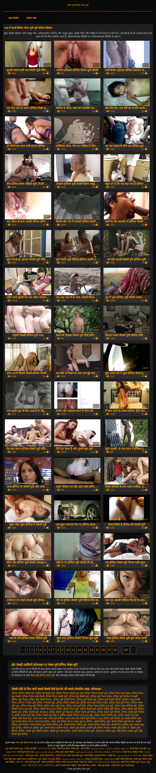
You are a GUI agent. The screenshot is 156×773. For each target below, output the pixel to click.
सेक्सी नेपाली (61, 755)
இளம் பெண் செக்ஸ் (44, 752)
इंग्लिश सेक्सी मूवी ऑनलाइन (35, 712)
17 (109, 649)
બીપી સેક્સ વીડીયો (102, 752)
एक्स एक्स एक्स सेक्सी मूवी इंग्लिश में (81, 718)
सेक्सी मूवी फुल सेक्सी (70, 762)
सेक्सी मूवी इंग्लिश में (120, 727)
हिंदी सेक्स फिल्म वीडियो (87, 765)
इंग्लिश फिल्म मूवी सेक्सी (33, 696)
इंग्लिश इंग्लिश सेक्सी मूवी (23, 693)
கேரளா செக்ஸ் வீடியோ (73, 759)
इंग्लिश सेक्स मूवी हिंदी (76, 705)
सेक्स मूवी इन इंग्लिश (83, 721)
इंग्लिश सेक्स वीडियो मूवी (126, 705)
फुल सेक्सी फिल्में (11, 748)
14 (91, 649)
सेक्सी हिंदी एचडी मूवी (138, 748)
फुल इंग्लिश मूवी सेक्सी (109, 718)
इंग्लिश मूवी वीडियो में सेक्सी (125, 696)
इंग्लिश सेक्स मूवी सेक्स (54, 705)
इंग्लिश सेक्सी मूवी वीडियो (108, 712)
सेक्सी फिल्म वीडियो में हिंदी (132, 752)
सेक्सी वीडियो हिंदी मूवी (123, 759)
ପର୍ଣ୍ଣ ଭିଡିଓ (109, 759)
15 (97, 649)
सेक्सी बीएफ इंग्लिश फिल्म (56, 727)
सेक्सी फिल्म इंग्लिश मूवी (122, 724)
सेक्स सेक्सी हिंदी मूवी (75, 755)
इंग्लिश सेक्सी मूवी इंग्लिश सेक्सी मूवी (65, 748)
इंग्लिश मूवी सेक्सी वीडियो (109, 699)
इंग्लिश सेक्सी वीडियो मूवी (105, 715)
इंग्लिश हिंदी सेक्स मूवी (22, 718)
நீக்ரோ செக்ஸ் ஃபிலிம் (102, 748)
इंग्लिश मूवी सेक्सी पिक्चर (40, 699)
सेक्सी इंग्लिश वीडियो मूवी (75, 724)
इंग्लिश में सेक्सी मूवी (46, 702)
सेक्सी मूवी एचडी (32, 755)
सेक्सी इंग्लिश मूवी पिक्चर (122, 721)
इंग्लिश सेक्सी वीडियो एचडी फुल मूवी (76, 715)
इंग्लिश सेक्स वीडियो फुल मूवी (100, 705)
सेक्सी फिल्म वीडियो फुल (130, 762)
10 (67, 649)
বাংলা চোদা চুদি (44, 748)
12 (79, 649)
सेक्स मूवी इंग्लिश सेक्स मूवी (78, 5)
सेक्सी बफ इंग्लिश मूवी (33, 727)
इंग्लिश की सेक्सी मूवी (45, 693)
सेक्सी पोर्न (112, 755)
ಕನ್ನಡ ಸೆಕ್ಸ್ (115, 762)
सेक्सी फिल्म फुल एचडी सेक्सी (122, 765)
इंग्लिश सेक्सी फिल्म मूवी (68, 709)
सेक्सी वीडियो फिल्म (47, 755)
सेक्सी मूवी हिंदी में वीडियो (50, 762)
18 (115, 649)
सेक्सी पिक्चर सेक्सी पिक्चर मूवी (29, 759)
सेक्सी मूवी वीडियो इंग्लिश (37, 731)
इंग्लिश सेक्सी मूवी (88, 709)
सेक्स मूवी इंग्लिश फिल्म (62, 721)
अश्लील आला (31, 18)
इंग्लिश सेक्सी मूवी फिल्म (85, 712)
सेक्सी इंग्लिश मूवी (102, 721)
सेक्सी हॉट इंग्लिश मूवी (106, 731)
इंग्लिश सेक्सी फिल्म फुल (45, 709)
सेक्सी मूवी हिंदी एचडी (25, 752)
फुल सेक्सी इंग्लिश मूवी (131, 718)
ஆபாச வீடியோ (124, 755)
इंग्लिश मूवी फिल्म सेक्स (101, 696)
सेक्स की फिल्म (101, 755)
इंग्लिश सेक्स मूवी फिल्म (119, 702)
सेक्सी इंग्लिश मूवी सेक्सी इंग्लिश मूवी (46, 724)
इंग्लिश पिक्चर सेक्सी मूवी (96, 693)
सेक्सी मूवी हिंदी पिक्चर (94, 759)
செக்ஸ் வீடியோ (121, 748)
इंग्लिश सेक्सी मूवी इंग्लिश (108, 709)
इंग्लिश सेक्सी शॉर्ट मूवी (128, 715)
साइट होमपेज (14, 18)
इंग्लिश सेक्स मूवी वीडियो (32, 705)
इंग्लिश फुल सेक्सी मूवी (79, 696)
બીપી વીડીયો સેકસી (101, 762)
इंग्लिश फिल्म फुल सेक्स (119, 693)
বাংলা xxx (137, 755)
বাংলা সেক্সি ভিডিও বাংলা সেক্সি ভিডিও (38, 765)
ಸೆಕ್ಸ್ (21, 748)
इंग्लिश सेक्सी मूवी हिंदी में (47, 715)
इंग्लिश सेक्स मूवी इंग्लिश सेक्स (94, 702)
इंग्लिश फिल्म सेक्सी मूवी (57, 696)
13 (85, 649)
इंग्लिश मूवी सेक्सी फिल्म (64, 699)
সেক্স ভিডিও (116, 752)
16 (103, 649)
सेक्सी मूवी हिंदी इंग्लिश (60, 731)
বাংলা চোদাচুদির (17, 755)
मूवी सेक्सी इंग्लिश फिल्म (23, 721)
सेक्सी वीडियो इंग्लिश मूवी (83, 731)
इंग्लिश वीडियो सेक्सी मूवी (67, 702)
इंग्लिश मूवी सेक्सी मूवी (87, 699)
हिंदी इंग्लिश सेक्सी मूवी (127, 731)
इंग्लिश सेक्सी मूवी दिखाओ (61, 712)
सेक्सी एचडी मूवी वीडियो (51, 759)
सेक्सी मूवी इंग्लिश (78, 727)
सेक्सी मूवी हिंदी (31, 748)
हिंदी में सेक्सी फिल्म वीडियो (66, 765)
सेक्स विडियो (88, 755)
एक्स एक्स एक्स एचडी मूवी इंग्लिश (48, 718)
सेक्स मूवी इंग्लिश (42, 721)
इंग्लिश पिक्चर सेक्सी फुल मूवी (69, 693)
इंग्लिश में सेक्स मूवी (27, 702)
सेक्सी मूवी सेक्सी (85, 762)
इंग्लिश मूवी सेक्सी (20, 699)
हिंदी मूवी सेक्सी (104, 765)
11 (73, 649)
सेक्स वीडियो (85, 748)
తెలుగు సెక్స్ (145, 762)
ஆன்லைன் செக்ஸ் (84, 752)
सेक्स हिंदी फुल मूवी (32, 762)
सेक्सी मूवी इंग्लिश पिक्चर (98, 727)
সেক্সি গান (19, 762)
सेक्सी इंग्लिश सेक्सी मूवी (99, 724)
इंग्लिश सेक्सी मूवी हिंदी (24, 715)
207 (126, 649)
